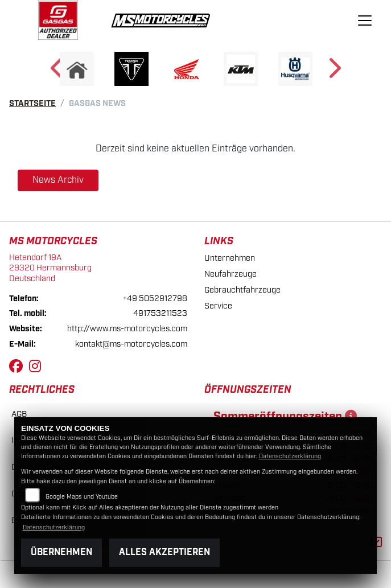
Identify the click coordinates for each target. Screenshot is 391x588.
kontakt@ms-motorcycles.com (131, 344)
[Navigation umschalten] (364, 20)
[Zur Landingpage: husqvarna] (295, 69)
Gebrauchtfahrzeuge (242, 290)
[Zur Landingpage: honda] (186, 69)
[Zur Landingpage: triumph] (131, 69)
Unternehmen (229, 258)
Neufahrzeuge (230, 274)
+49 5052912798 (155, 298)
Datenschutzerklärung (290, 456)
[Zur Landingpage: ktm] (241, 69)
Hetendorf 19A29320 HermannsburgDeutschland (50, 268)
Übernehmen (61, 552)
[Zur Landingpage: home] (77, 69)
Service (218, 306)
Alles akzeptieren (164, 552)
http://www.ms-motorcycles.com (127, 328)
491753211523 (160, 313)
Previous (58, 71)
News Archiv (58, 180)
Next (334, 71)
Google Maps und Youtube (82, 497)
